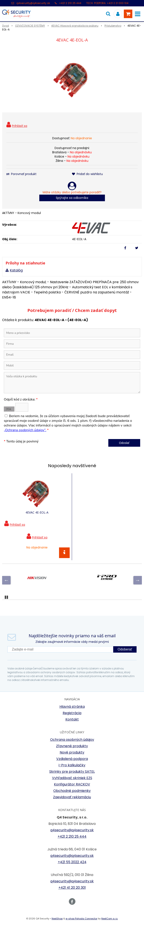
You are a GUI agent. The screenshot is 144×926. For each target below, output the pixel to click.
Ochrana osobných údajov (72, 739)
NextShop (57, 918)
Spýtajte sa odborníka (72, 198)
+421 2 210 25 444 (70, 3)
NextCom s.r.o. (109, 918)
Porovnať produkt (21, 174)
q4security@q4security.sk (33, 3)
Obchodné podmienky (72, 790)
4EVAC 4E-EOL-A (36, 512)
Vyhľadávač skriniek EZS (72, 777)
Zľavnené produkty (72, 746)
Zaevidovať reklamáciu (72, 797)
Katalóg (16, 270)
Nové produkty (72, 752)
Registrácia (72, 713)
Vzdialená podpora (72, 758)
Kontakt (72, 719)
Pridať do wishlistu (87, 174)
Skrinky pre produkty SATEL (72, 771)
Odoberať (125, 649)
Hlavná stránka (72, 706)
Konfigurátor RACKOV (72, 784)
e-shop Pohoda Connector (81, 918)
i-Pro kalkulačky (72, 765)
